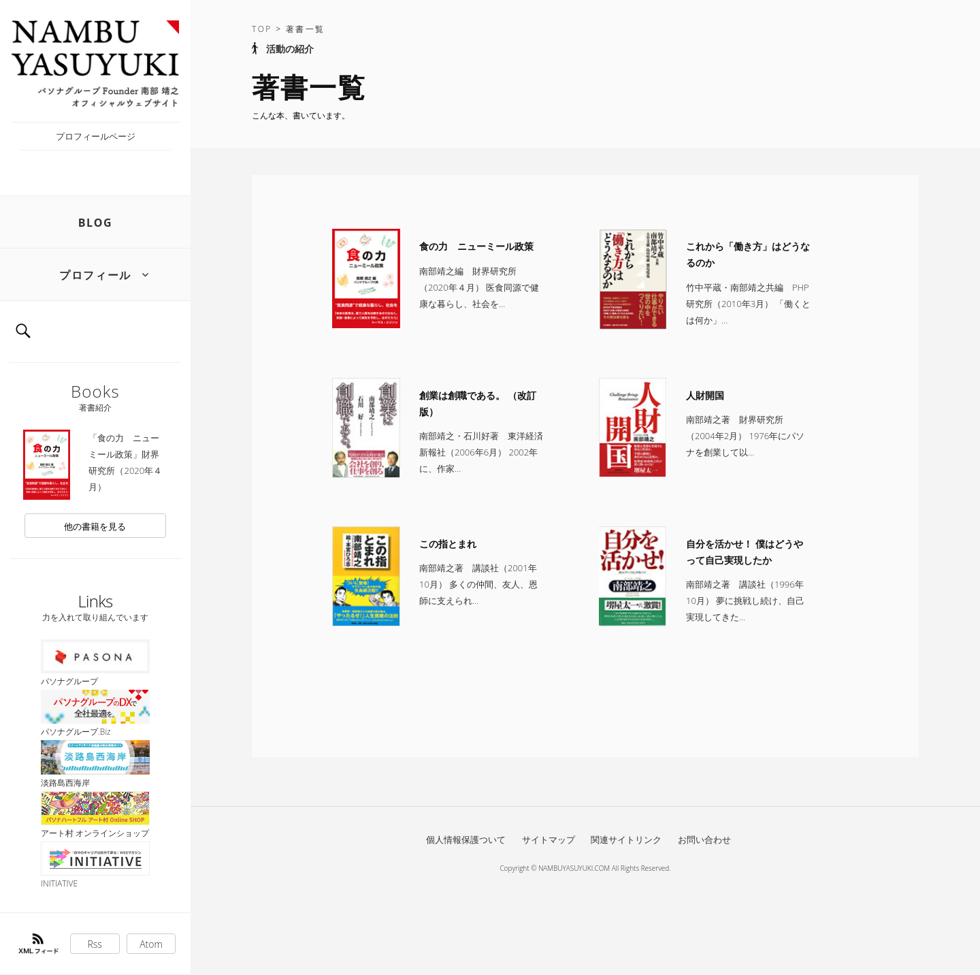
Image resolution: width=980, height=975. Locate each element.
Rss (95, 944)
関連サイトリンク (626, 839)
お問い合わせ (704, 839)
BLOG (95, 222)
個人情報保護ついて (466, 839)
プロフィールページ (95, 136)
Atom (151, 944)
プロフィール (95, 275)
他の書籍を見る (95, 526)
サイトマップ (548, 839)
